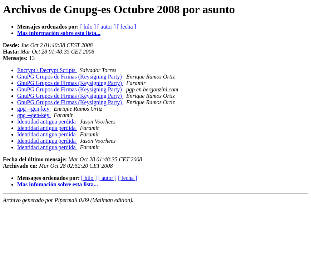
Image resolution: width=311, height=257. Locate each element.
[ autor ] (106, 27)
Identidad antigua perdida (47, 122)
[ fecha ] (126, 27)
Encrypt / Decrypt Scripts (47, 70)
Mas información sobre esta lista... (58, 33)
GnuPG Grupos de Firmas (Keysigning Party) (70, 77)
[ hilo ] (88, 27)
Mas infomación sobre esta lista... (57, 184)
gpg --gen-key (34, 109)
